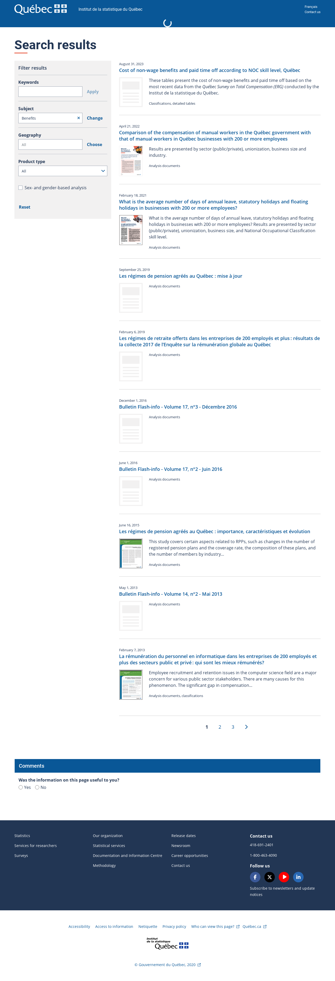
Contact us (313, 12)
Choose (94, 144)
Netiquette (147, 926)
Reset (24, 207)
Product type (31, 161)
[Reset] (78, 118)
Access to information (114, 926)
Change (95, 118)
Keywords (28, 82)
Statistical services (109, 845)
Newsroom (180, 845)
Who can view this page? (212, 926)
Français (311, 7)
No (40, 787)
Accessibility (79, 926)
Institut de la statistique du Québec (110, 9)
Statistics (22, 835)
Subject (26, 109)
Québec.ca (252, 926)
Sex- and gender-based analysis (56, 188)
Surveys (21, 855)
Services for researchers (35, 845)
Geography (29, 135)
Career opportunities (189, 855)
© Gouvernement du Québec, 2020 (165, 964)
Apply (93, 91)
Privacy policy (174, 926)
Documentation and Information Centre (127, 855)
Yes (25, 787)
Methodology (104, 865)
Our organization (108, 835)
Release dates (183, 835)
